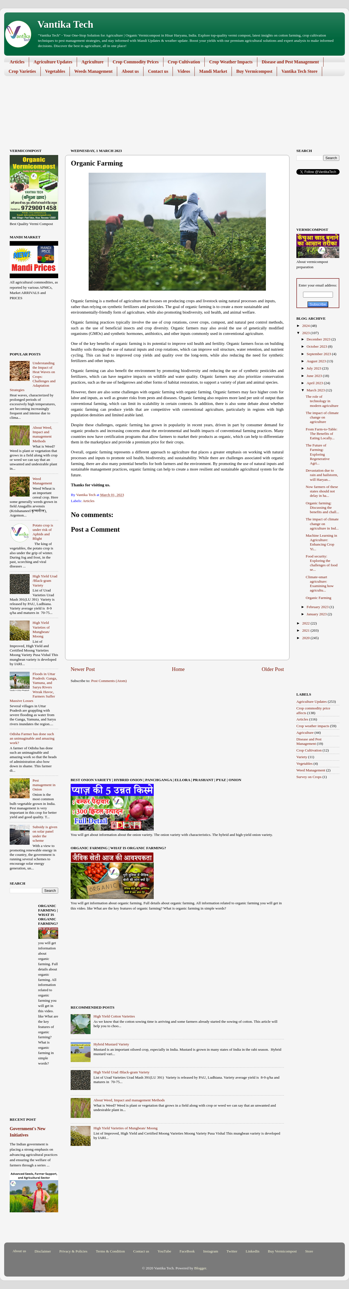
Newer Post (83, 669)
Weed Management (42, 481)
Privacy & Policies (73, 1251)
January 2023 (317, 614)
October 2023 (317, 346)
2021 (306, 630)
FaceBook (187, 1251)
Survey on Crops (309, 777)
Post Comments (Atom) (109, 681)
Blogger (200, 1268)
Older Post (273, 669)
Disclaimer (43, 1251)
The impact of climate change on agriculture (322, 417)
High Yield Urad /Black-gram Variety (121, 1072)
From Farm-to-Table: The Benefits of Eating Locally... (321, 433)
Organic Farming (318, 598)
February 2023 (318, 607)
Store (309, 1251)
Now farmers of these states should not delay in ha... (322, 491)
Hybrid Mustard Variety (111, 1044)
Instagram (210, 1251)
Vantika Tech (65, 24)
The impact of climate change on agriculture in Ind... (322, 523)
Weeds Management (93, 71)
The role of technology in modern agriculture (322, 400)
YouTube (164, 1251)
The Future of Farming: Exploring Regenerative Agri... (318, 454)
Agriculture (92, 62)
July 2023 (314, 368)
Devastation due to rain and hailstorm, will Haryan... (322, 474)
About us (130, 71)
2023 (306, 333)
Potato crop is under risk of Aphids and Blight (42, 532)
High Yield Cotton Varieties (114, 1016)
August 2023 (317, 361)
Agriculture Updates (53, 62)
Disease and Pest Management (290, 62)
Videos (183, 71)
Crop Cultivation (184, 62)
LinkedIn (253, 1251)
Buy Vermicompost (254, 71)
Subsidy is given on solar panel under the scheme (44, 834)
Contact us (158, 71)
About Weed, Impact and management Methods (129, 1100)
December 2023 (319, 339)
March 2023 (316, 390)
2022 (306, 623)
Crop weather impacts (312, 726)
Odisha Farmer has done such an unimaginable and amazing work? (32, 738)
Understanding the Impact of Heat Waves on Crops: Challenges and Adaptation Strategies (32, 376)
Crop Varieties (22, 71)
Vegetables (55, 71)
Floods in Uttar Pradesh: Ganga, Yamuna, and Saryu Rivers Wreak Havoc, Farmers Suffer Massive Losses (33, 687)
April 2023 (315, 383)
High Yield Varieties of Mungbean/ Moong (125, 1128)
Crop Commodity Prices (136, 62)
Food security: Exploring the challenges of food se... (322, 563)
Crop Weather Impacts (230, 62)
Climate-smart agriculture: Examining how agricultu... (320, 584)
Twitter (232, 1251)
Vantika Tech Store (299, 71)
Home (178, 669)
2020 (306, 638)
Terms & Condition (110, 1251)
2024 (306, 326)
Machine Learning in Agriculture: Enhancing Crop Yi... (321, 542)
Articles (17, 62)
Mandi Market (213, 71)
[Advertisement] (170, 96)
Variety (301, 757)
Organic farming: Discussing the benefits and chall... (322, 507)
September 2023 (319, 354)
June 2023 (315, 376)
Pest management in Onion (43, 784)
